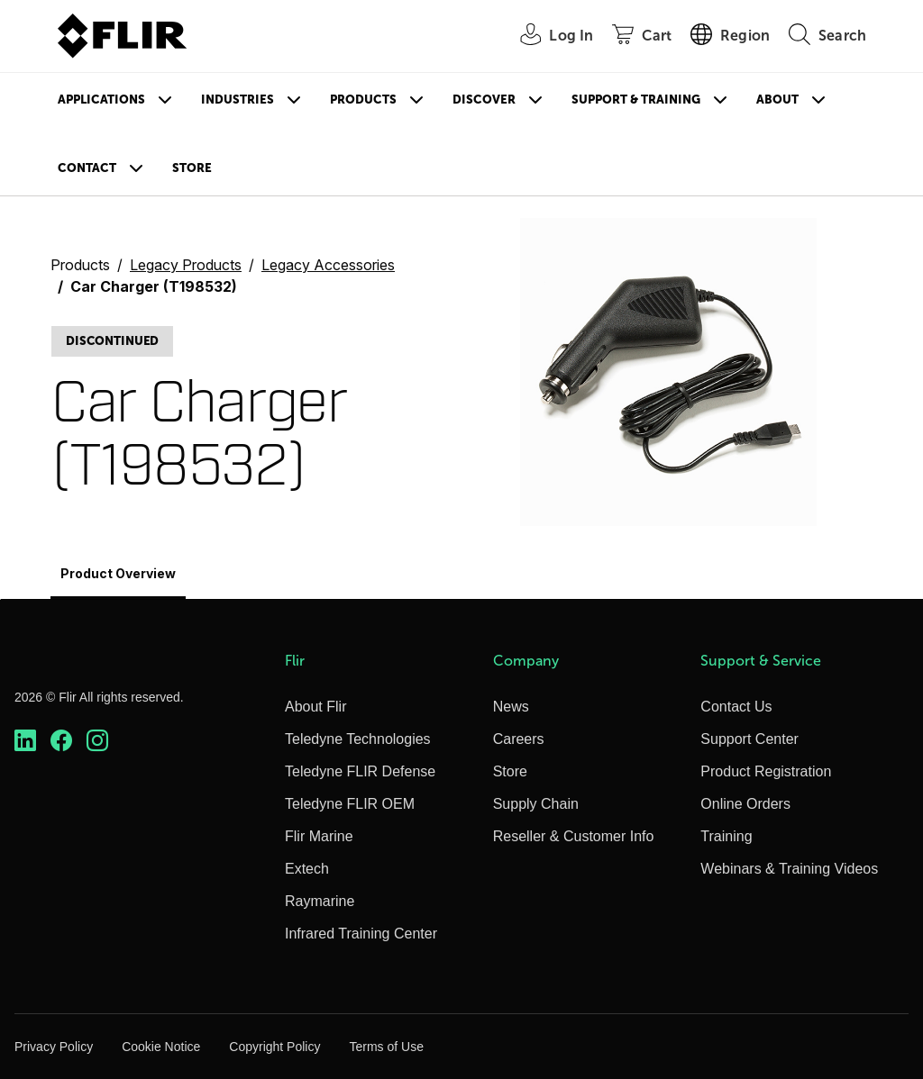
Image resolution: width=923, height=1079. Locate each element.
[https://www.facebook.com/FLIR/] (61, 741)
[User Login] (546, 36)
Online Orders (745, 804)
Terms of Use (386, 1046)
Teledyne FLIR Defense (360, 771)
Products (363, 99)
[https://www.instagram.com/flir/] (97, 741)
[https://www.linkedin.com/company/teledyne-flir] (25, 741)
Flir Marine (319, 836)
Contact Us (736, 706)
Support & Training (635, 99)
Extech (307, 868)
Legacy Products (186, 265)
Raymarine (319, 901)
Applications (101, 99)
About (777, 99)
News (511, 706)
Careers (518, 739)
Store (192, 168)
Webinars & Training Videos (789, 868)
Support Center (749, 739)
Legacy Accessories (328, 265)
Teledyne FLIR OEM (350, 804)
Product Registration (765, 771)
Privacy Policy (53, 1046)
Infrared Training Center (361, 933)
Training (726, 836)
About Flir (315, 706)
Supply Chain (536, 804)
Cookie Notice (161, 1046)
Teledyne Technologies (358, 739)
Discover (484, 99)
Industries (237, 99)
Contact (87, 168)
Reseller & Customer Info (573, 836)
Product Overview (118, 573)
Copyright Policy (274, 1046)
